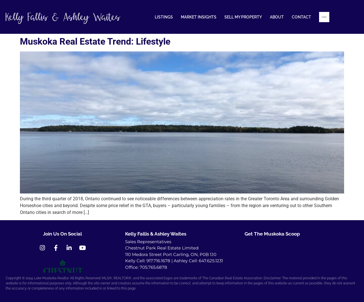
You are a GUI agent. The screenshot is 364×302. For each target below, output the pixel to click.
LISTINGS (164, 17)
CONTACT (301, 17)
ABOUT (277, 17)
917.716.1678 (158, 260)
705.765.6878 (153, 267)
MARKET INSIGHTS (198, 17)
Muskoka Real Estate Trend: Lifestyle (95, 41)
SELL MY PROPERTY (243, 17)
